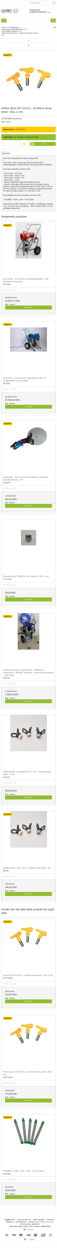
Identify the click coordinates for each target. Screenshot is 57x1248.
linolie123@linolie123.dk (43, 1222)
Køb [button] (38, 144)
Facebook (28, 1229)
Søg (54, 2)
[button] (28, 40)
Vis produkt (28, 307)
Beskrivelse (6, 153)
